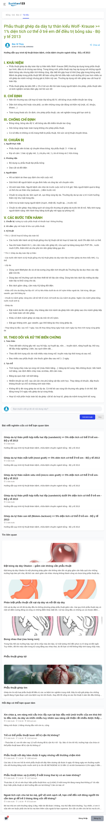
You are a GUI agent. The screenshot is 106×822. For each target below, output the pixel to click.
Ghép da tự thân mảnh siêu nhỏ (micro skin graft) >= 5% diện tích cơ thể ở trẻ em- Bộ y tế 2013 (51, 477)
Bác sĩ (18, 15)
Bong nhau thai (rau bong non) (21, 639)
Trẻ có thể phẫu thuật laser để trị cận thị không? (32, 735)
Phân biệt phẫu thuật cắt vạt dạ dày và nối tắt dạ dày (34, 602)
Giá (13, 15)
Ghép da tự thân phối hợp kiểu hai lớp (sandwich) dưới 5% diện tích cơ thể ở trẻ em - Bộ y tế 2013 (53, 497)
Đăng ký (97, 818)
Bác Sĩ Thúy (18, 44)
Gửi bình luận (87, 417)
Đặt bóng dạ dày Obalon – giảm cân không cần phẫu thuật (37, 566)
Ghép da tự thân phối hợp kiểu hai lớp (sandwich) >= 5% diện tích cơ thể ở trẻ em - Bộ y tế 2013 (51, 439)
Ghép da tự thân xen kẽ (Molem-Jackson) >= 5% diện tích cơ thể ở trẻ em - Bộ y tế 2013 (51, 518)
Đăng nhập (83, 818)
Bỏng (8, 15)
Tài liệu (26, 15)
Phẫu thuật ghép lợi (15, 656)
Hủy (99, 417)
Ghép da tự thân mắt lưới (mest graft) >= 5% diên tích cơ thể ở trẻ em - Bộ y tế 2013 (52, 457)
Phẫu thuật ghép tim (15, 687)
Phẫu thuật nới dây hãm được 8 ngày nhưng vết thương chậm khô (42, 755)
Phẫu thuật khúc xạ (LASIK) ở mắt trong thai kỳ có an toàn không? (42, 775)
